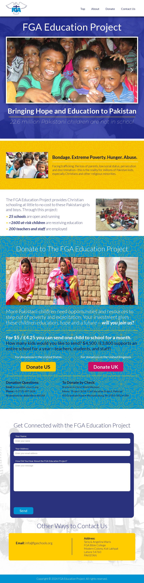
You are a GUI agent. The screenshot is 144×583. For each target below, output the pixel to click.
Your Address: (22, 448)
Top (82, 8)
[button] (12, 70)
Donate (110, 8)
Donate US (38, 367)
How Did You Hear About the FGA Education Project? (41, 461)
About (95, 8)
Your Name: (21, 436)
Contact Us (128, 8)
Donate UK (105, 367)
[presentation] (35, 498)
